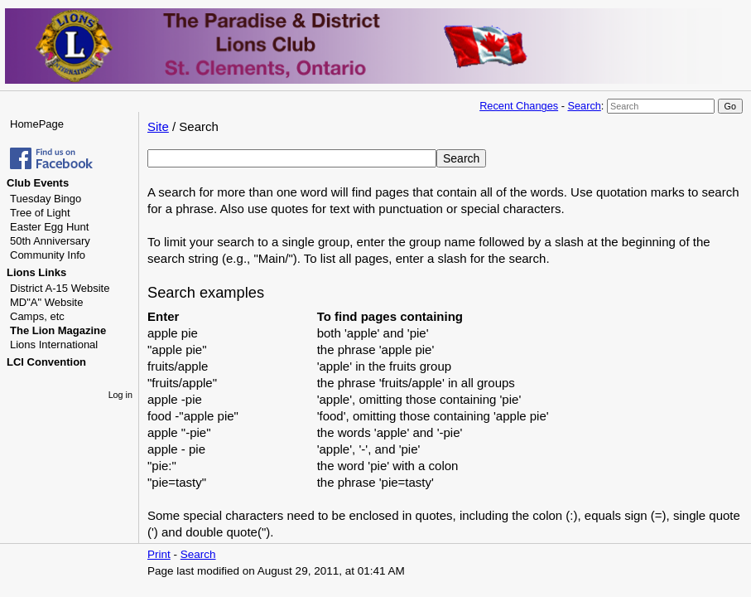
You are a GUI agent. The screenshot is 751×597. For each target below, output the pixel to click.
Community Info (47, 255)
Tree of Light (40, 212)
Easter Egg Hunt (49, 227)
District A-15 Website (59, 288)
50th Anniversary (50, 241)
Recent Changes (518, 106)
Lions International (54, 344)
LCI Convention (46, 362)
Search (583, 106)
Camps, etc (37, 316)
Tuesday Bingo (45, 198)
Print (159, 554)
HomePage (37, 124)
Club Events (38, 183)
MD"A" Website (46, 302)
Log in (120, 395)
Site (158, 126)
